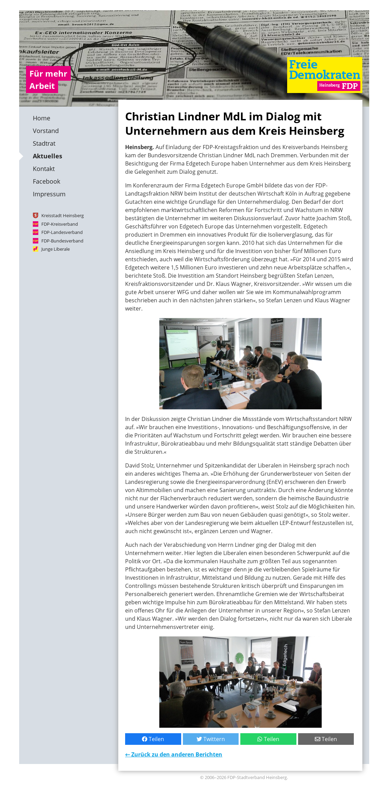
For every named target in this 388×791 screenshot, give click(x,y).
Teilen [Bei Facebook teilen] (153, 739)
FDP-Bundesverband (62, 240)
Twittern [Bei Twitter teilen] (210, 739)
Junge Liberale (55, 249)
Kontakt (44, 168)
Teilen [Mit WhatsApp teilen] (268, 739)
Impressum (49, 194)
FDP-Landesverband (62, 232)
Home (41, 118)
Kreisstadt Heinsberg (62, 215)
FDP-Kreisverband (59, 224)
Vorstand (46, 131)
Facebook (46, 181)
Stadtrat (44, 143)
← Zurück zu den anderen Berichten (173, 754)
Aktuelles (47, 156)
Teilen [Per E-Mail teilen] (326, 739)
